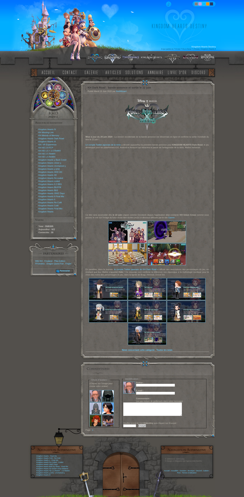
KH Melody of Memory (49, 135)
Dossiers (183, 471)
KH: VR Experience (48, 144)
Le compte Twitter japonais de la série (103, 145)
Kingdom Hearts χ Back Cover (53, 160)
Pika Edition (59, 261)
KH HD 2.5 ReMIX (47, 154)
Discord (199, 471)
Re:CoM (57, 458)
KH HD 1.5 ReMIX (47, 157)
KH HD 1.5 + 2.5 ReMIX (50, 151)
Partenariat (65, 271)
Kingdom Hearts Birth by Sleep (48, 466)
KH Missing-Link (46, 132)
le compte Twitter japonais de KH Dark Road (135, 269)
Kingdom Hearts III (47, 141)
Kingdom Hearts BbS (48, 190)
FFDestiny (40, 264)
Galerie (206, 471)
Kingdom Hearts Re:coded (51, 178)
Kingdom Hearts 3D (48, 175)
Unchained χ (60, 473)
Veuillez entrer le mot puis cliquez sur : (150, 423)
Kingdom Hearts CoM (49, 205)
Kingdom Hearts (46, 211)
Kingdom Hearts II (47, 199)
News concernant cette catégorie (138, 350)
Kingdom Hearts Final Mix (51, 208)
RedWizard (121, 91)
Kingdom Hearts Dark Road (51, 138)
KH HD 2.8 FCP (46, 147)
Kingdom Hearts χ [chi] (49, 169)
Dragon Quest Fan (55, 264)
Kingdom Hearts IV (47, 129)
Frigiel (68, 264)
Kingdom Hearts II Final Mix (51, 196)
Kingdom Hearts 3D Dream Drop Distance (52, 469)
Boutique (191, 471)
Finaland (48, 261)
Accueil (166, 471)
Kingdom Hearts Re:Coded (46, 462)
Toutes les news (164, 350)
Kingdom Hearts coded (49, 181)
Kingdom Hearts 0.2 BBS (50, 184)
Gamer (171, 217)
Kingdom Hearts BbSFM (50, 187)
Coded (60, 462)
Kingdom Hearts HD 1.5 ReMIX (48, 471)
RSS (179, 473)
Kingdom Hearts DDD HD (50, 172)
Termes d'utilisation (189, 473)
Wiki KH (39, 261)
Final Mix (53, 456)
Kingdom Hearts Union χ (50, 163)
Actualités (174, 471)
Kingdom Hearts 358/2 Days (52, 193)
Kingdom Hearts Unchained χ (52, 166)
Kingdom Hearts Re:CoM (50, 202)
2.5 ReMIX (66, 471)
